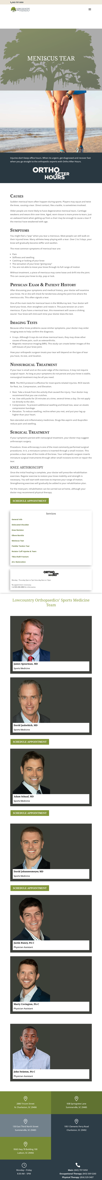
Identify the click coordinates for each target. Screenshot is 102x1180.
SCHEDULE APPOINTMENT (29, 500)
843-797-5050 (17, 2)
